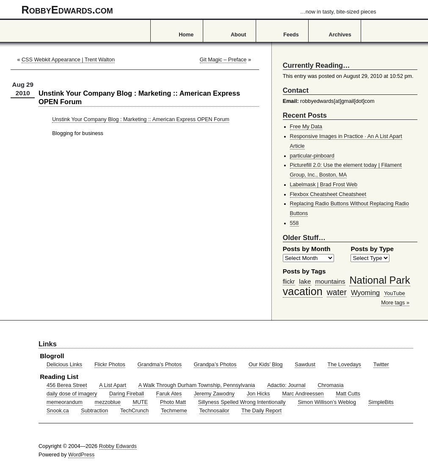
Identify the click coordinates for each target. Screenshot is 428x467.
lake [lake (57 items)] (305, 281)
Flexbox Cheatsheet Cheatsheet (328, 194)
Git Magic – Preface (223, 60)
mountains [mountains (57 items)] (330, 281)
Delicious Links (64, 365)
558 (294, 223)
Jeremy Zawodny (214, 394)
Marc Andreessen (302, 394)
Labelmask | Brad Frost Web (324, 185)
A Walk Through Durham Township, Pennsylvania (196, 385)
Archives (340, 35)
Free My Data (306, 127)
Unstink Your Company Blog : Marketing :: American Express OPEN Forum (140, 119)
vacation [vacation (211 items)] (303, 291)
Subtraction (94, 411)
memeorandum (65, 402)
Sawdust (305, 365)
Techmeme (174, 411)
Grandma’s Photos (160, 365)
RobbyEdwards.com (199, 10)
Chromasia (330, 385)
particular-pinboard (312, 156)
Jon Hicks (258, 394)
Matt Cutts (348, 394)
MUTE (140, 402)
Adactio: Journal (286, 385)
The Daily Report (261, 411)
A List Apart (112, 385)
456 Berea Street (67, 385)
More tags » (395, 303)
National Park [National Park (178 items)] (379, 280)
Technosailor (214, 411)
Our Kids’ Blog (265, 365)
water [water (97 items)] (337, 292)
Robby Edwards (118, 446)
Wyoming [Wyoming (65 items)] (365, 292)
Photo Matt (173, 402)
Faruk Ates (169, 394)
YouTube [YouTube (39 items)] (394, 293)
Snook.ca (58, 411)
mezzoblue (108, 402)
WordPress (81, 455)
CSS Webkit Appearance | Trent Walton (68, 60)
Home (186, 35)
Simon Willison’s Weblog (327, 402)
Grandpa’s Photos (215, 365)
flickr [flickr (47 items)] (289, 281)
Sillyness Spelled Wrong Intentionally (242, 402)
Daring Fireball (126, 394)
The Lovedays (344, 365)
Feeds (291, 35)
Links (48, 344)
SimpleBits (381, 402)
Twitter (381, 365)
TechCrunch (134, 411)
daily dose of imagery (72, 394)
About (238, 35)
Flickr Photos (109, 365)
